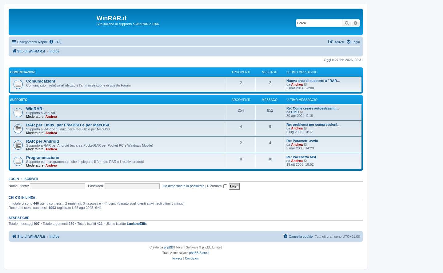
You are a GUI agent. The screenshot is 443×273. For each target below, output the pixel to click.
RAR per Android (42, 141)
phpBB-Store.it (199, 253)
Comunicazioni (22, 72)
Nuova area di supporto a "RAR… (313, 81)
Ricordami (217, 186)
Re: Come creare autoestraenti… (312, 108)
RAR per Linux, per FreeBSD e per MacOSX (68, 125)
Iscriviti (31, 179)
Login (14, 179)
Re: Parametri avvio (302, 141)
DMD (295, 112)
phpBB (168, 247)
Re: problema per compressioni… (313, 124)
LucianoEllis (137, 223)
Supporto (18, 100)
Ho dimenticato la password (183, 186)
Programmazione (42, 157)
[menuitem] (55, 42)
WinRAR (34, 108)
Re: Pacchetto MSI (301, 157)
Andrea (297, 84)
